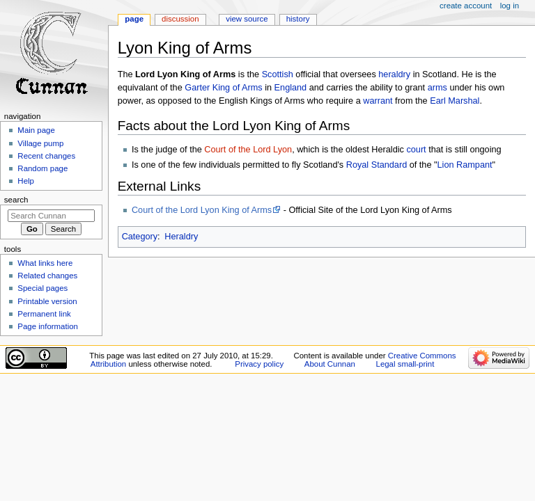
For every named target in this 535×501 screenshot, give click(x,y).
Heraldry (181, 236)
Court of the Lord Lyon (248, 149)
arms (437, 88)
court (416, 149)
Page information (47, 326)
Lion (445, 165)
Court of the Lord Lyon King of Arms (202, 210)
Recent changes (46, 156)
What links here (44, 263)
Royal (357, 165)
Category (139, 236)
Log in (509, 5)
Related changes (47, 275)
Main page (36, 130)
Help (25, 181)
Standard (389, 165)
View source (247, 19)
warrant (377, 101)
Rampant (474, 165)
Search (16, 200)
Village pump (40, 143)
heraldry (394, 74)
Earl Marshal (454, 101)
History (298, 19)
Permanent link (43, 314)
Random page (42, 168)
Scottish (277, 74)
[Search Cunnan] (51, 215)
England (290, 88)
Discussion (180, 19)
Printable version (47, 301)
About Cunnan (329, 364)
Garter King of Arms (223, 88)
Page (134, 19)
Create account (466, 5)
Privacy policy (259, 364)
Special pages (42, 288)
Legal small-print (405, 364)
